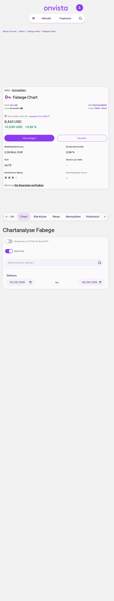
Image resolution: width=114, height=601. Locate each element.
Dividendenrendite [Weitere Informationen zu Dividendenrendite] (75, 146)
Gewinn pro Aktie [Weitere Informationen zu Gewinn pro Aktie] (74, 159)
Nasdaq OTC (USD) (39, 116)
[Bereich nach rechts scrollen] (104, 216)
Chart (23, 216)
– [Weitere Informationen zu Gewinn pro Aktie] (66, 165)
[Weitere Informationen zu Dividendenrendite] (70, 152)
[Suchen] (99, 262)
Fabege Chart (48, 31)
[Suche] (80, 18)
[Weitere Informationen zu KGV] (7, 165)
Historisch (92, 216)
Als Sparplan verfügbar (29, 185)
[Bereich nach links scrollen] (7, 216)
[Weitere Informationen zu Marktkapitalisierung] (13, 152)
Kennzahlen (73, 216)
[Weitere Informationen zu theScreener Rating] (11, 178)
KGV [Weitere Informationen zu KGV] (6, 159)
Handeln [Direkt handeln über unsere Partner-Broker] (82, 138)
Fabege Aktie (33, 31)
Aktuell (46, 18)
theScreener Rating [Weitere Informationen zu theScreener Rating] (13, 172)
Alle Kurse (40, 216)
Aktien (22, 31)
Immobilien (19, 90)
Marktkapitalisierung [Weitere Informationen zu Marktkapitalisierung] (13, 146)
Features (65, 18)
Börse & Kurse (9, 31)
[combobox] (54, 263)
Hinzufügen (29, 138)
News (56, 216)
